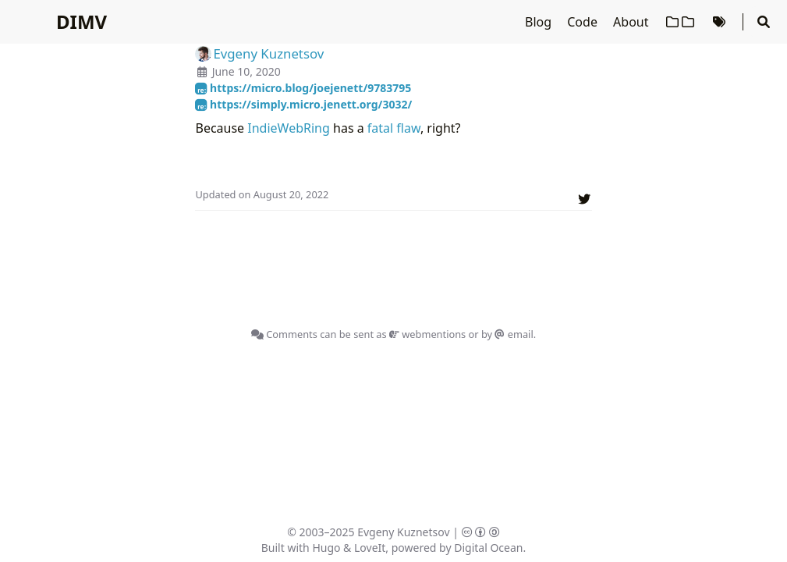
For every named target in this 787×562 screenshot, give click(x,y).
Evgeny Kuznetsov (403, 532)
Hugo (326, 547)
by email (507, 334)
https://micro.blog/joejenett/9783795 (303, 87)
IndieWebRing (288, 128)
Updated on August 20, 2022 (261, 194)
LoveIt (369, 547)
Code (584, 21)
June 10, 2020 (246, 71)
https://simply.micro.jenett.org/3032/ (303, 104)
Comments (284, 334)
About (632, 21)
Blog (540, 21)
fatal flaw (393, 128)
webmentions (427, 334)
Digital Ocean (488, 547)
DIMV (81, 21)
